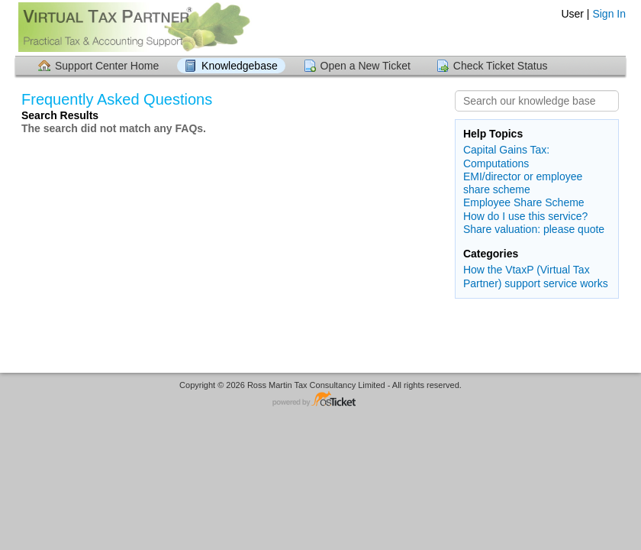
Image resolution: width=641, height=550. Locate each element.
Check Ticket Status (500, 66)
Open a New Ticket (365, 66)
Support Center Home (107, 66)
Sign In (609, 14)
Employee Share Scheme (524, 202)
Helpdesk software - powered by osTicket (320, 400)
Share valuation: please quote (533, 229)
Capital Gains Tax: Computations (506, 156)
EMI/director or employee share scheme (522, 183)
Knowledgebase (239, 66)
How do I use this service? (525, 216)
